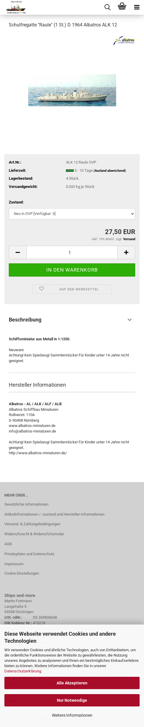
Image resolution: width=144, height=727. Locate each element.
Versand (129, 239)
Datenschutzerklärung (22, 671)
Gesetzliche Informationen (26, 504)
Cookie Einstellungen (21, 573)
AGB (8, 544)
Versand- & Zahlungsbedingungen (32, 524)
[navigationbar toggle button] (136, 7)
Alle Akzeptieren (72, 683)
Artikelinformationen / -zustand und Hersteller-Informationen (54, 514)
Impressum (13, 564)
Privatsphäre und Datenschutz (29, 554)
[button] (17, 252)
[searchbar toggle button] (107, 7)
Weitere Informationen (72, 715)
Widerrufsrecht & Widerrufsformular (34, 534)
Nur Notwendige (72, 700)
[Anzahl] (72, 252)
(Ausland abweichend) (110, 171)
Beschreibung (25, 320)
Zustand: (16, 202)
